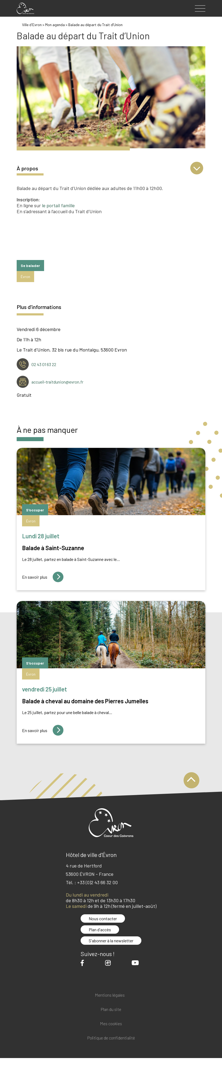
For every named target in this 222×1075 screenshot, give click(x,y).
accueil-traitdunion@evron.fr (57, 381)
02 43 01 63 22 (43, 364)
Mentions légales (110, 995)
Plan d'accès (100, 929)
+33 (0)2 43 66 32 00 (97, 882)
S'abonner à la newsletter (111, 940)
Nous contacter (103, 918)
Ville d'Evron (32, 24)
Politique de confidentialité (111, 1038)
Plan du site (111, 1009)
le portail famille (58, 205)
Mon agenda (55, 24)
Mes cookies (111, 1023)
